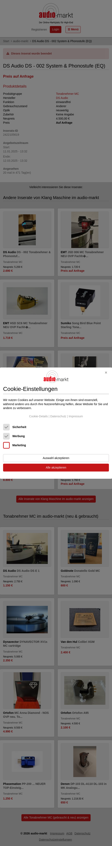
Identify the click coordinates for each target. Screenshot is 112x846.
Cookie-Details (38, 416)
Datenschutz (58, 416)
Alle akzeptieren (56, 467)
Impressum (76, 416)
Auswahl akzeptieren (56, 458)
